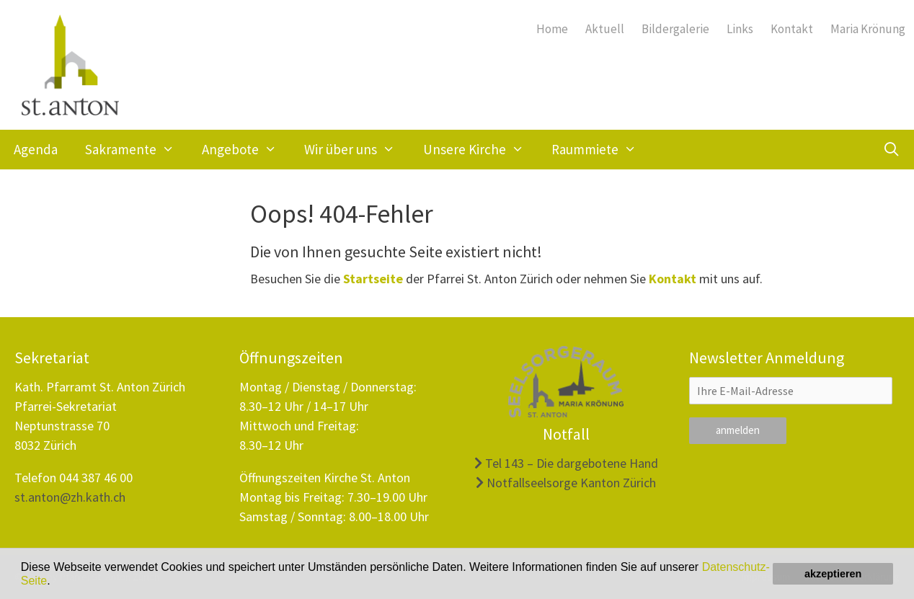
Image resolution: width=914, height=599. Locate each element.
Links (740, 29)
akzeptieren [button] (832, 574)
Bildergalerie (675, 29)
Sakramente (136, 149)
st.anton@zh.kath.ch (69, 497)
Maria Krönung (867, 29)
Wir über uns (356, 149)
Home (552, 29)
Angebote (246, 149)
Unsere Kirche (480, 149)
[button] (55, 582)
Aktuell (604, 29)
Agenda (36, 149)
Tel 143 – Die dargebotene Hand (566, 463)
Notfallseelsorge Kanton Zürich (566, 482)
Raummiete (600, 149)
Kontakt (792, 29)
